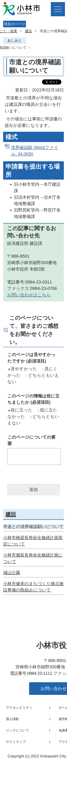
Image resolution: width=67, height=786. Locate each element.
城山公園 (11, 572)
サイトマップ (16, 742)
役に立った (20, 410)
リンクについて (17, 730)
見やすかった (22, 368)
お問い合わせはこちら (29, 294)
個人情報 (12, 719)
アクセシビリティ (19, 708)
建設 (28, 31)
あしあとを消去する (29, 47)
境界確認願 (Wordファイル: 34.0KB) (34, 150)
